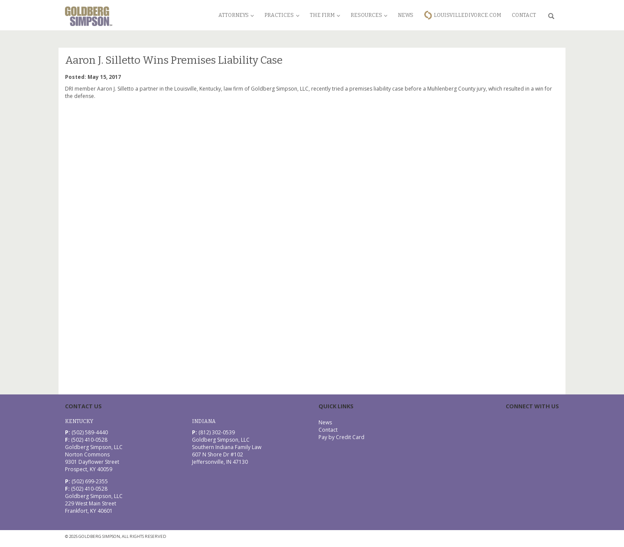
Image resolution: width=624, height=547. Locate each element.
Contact (524, 15)
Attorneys (236, 15)
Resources (369, 15)
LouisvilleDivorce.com (467, 15)
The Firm (325, 15)
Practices (281, 15)
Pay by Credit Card (341, 437)
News (405, 15)
